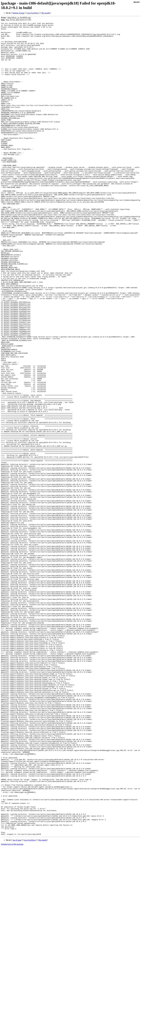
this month (46, 13)
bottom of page (18, 13)
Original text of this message (12, 1007)
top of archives (33, 13)
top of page (17, 1003)
